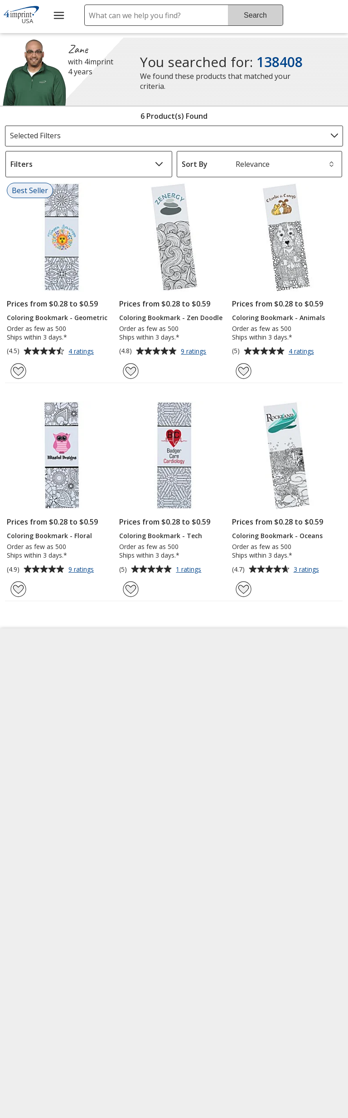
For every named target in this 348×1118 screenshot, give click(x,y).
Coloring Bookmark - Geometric (57, 317)
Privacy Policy (33, 782)
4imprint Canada (294, 692)
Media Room (116, 758)
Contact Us (28, 714)
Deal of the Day (292, 788)
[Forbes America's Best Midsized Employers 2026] (43, 1027)
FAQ (102, 736)
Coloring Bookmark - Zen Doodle (170, 317)
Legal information (208, 1028)
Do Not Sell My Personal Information (43, 814)
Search (255, 15)
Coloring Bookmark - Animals (278, 317)
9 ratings (194, 352)
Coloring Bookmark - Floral (49, 535)
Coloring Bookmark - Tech (160, 535)
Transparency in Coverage (124, 852)
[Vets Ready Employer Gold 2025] (94, 948)
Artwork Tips (202, 702)
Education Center (124, 671)
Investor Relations (42, 760)
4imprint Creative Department (209, 675)
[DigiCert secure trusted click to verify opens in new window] (214, 923)
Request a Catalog (126, 801)
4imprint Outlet (292, 767)
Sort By (195, 164)
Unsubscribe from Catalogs (40, 872)
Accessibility (30, 692)
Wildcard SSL (199, 948)
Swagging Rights (125, 823)
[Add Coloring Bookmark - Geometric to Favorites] (18, 371)
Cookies (24, 846)
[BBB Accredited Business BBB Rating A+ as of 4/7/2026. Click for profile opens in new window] (223, 971)
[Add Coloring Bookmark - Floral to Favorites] (18, 589)
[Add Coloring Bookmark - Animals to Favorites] (243, 371)
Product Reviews (123, 779)
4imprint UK (286, 714)
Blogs (105, 714)
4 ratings (82, 352)
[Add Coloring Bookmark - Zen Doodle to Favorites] (130, 371)
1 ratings (189, 570)
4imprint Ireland (293, 736)
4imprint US (286, 671)
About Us (25, 671)
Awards (107, 692)
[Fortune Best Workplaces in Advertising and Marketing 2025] (34, 948)
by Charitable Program (214, 729)
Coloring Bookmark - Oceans (277, 535)
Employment (31, 736)
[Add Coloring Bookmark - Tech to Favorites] (130, 589)
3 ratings (307, 570)
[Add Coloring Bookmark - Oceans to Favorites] (243, 589)
